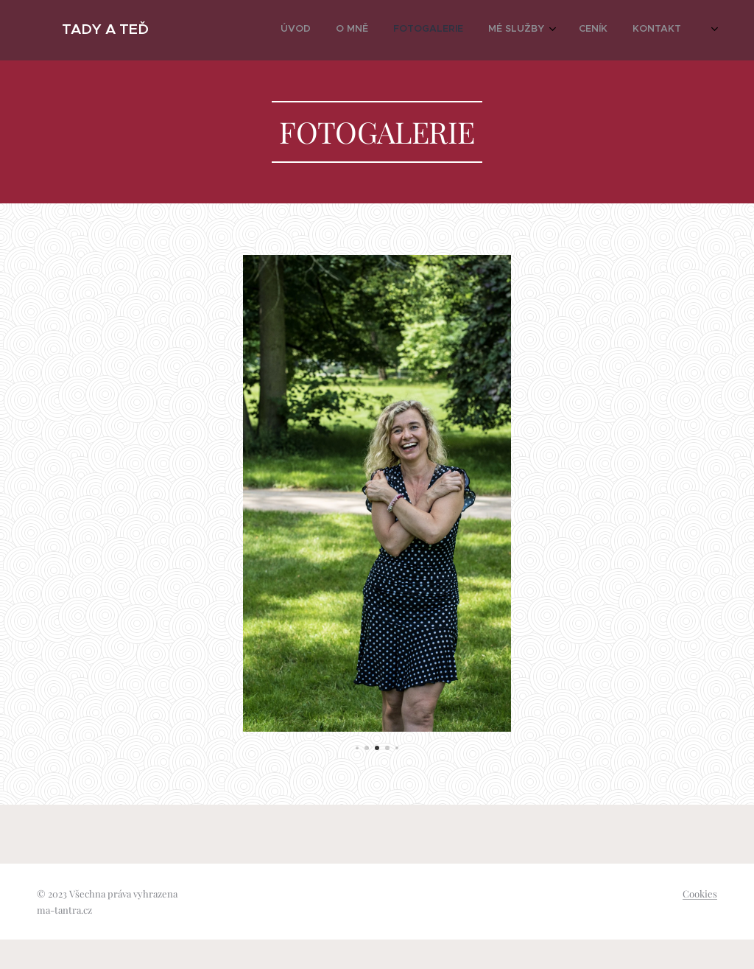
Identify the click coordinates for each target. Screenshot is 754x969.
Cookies (700, 893)
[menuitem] (555, 30)
